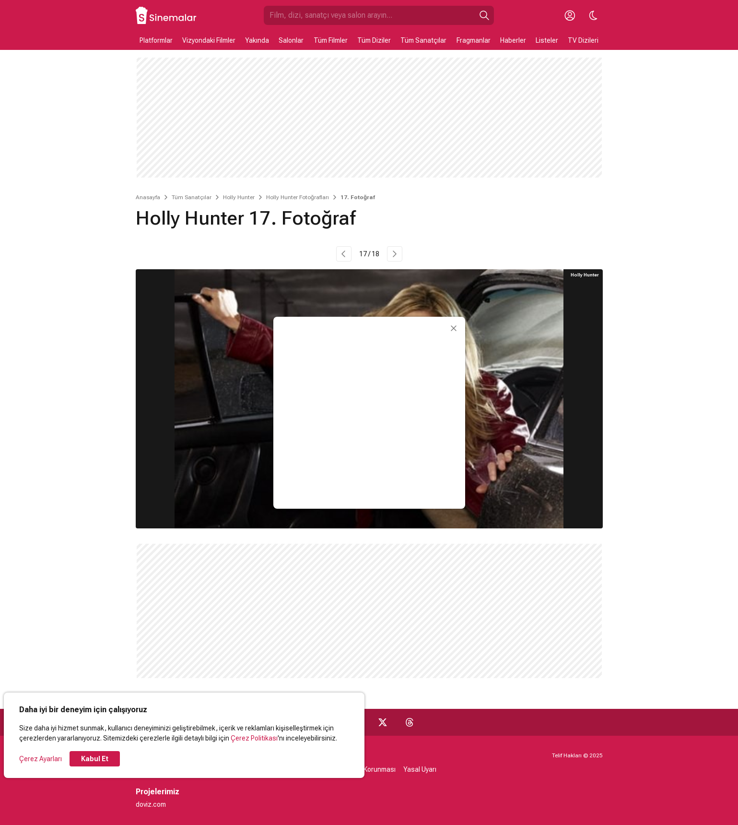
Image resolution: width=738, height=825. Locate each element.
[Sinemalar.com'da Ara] (369, 15)
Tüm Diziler (374, 40)
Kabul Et (94, 759)
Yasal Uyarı (419, 769)
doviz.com (151, 804)
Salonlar (291, 40)
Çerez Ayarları (40, 759)
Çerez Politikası (254, 738)
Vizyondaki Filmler (208, 40)
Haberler (513, 40)
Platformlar (156, 40)
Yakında (257, 40)
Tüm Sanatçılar (423, 40)
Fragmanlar (474, 40)
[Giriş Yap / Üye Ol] (570, 15)
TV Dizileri (583, 40)
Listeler (547, 40)
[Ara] (484, 15)
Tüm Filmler (331, 40)
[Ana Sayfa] (166, 15)
